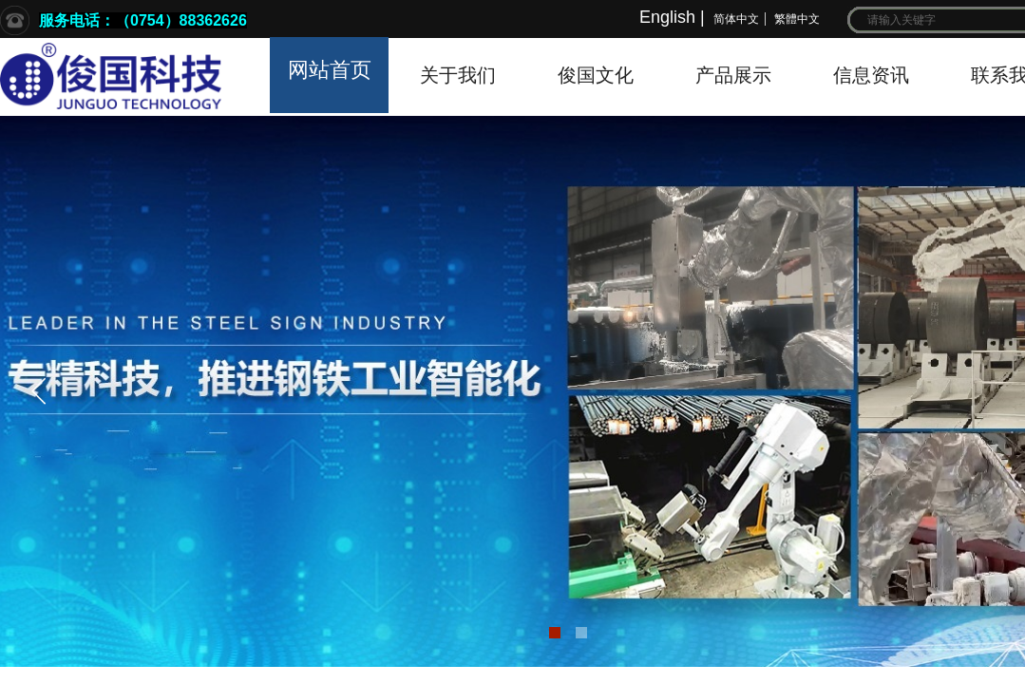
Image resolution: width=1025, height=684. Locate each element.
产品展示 (733, 75)
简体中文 (736, 19)
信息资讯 (871, 75)
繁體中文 (797, 19)
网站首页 (329, 70)
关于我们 (458, 75)
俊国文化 (596, 75)
